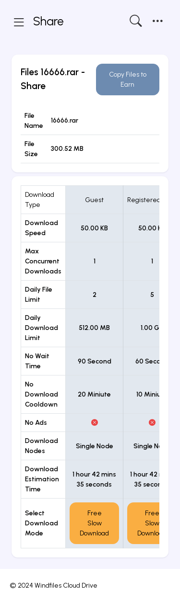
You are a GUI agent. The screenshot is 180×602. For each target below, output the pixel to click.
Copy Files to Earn (127, 79)
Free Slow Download (94, 523)
